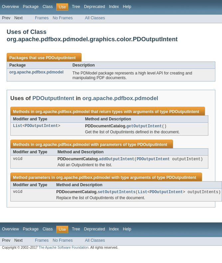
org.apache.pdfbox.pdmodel (36, 72)
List (17, 126)
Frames (42, 18)
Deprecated (94, 6)
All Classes (95, 18)
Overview (10, 6)
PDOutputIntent (61, 58)
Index (114, 6)
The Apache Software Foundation (64, 248)
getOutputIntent (144, 126)
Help (127, 6)
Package (31, 6)
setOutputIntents (116, 193)
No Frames (63, 18)
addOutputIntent (116, 159)
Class (48, 6)
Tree (76, 6)
